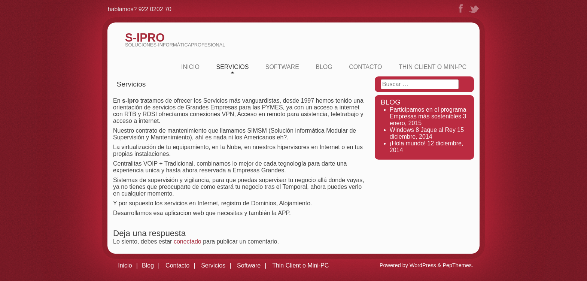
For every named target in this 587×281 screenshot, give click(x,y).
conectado (187, 241)
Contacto (365, 67)
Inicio (190, 67)
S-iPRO (145, 37)
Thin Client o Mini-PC (432, 67)
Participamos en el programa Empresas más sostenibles (428, 113)
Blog (324, 67)
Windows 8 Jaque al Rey (423, 130)
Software (282, 67)
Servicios (232, 67)
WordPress (423, 265)
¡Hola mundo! (408, 143)
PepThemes (457, 265)
